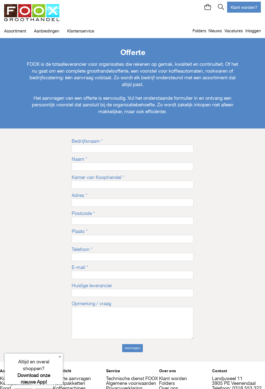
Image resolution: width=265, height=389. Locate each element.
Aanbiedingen (46, 31)
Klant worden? (244, 7)
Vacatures (233, 30)
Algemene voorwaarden (131, 383)
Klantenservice (80, 31)
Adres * (79, 195)
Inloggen (253, 30)
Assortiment (15, 31)
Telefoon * (82, 249)
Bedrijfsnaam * (87, 141)
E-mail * (80, 267)
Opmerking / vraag (91, 303)
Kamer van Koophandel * (98, 177)
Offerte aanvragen (72, 378)
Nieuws (215, 30)
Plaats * (80, 231)
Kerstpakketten (69, 383)
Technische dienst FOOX (132, 378)
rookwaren (216, 71)
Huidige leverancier (92, 285)
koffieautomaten (186, 71)
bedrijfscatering (46, 77)
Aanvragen (132, 348)
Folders (199, 30)
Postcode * (83, 213)
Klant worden (173, 378)
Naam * (79, 159)
